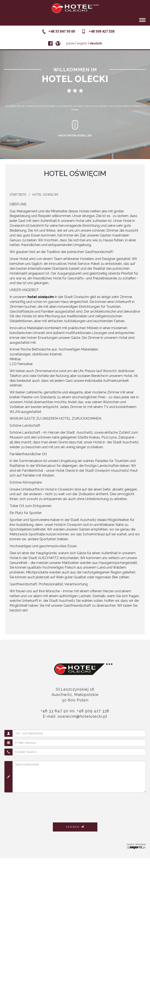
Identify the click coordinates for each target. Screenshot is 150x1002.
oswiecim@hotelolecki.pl (82, 716)
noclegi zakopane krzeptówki (137, 852)
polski (70, 43)
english (82, 43)
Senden (75, 826)
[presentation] (36, 806)
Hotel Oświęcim (45, 194)
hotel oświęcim (41, 297)
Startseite (18, 194)
